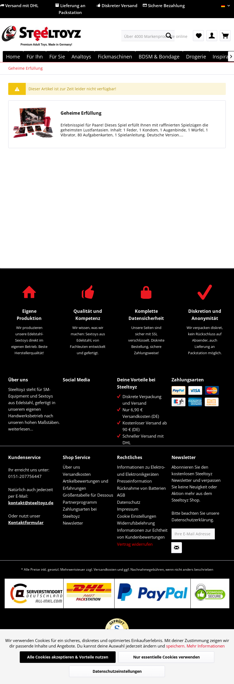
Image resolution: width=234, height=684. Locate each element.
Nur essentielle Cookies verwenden (166, 657)
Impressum (127, 509)
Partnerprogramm (80, 502)
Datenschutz (128, 502)
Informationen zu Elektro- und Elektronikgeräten (141, 470)
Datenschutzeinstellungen (117, 671)
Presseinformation (134, 481)
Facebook (67, 390)
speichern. (176, 646)
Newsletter (73, 523)
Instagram (79, 402)
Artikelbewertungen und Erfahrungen (85, 484)
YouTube (67, 402)
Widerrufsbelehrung (136, 523)
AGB (121, 495)
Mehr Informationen (206, 646)
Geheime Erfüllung (81, 113)
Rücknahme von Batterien (141, 488)
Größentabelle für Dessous (88, 495)
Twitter (79, 390)
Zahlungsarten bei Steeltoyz (80, 512)
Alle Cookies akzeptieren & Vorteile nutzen (67, 657)
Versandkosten (77, 474)
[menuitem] (148, 35)
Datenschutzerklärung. (193, 519)
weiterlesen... (20, 429)
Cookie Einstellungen (136, 516)
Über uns (71, 467)
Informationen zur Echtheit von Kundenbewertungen (142, 533)
